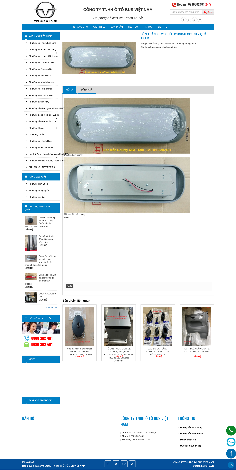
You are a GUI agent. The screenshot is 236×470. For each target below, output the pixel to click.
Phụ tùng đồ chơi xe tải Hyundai (43, 115)
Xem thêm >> (50, 308)
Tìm (210, 12)
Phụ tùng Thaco (36, 128)
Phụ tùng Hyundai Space (41, 95)
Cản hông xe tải (36, 135)
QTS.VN (209, 466)
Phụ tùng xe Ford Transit (40, 89)
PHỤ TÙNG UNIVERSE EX (42, 167)
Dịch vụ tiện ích (188, 440)
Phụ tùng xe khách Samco (41, 82)
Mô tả (69, 90)
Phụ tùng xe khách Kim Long (42, 43)
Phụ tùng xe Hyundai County (42, 50)
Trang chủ (76, 27)
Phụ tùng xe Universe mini (41, 63)
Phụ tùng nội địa (37, 197)
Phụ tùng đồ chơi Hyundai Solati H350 (43, 108)
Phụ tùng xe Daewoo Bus (41, 69)
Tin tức (150, 27)
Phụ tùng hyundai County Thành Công (43, 161)
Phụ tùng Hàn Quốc (38, 184)
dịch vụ (133, 27)
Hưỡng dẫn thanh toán (191, 434)
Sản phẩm (115, 27)
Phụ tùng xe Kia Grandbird (41, 148)
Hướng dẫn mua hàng (191, 428)
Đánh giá (86, 90)
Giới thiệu (96, 27)
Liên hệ (166, 27)
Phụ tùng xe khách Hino (40, 141)
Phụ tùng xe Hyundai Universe (43, 56)
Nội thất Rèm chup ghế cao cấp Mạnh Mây (43, 154)
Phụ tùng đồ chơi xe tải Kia (42, 122)
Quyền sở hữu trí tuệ (190, 446)
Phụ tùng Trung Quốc (39, 191)
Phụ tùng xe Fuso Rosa (40, 76)
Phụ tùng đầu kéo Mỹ (39, 102)
